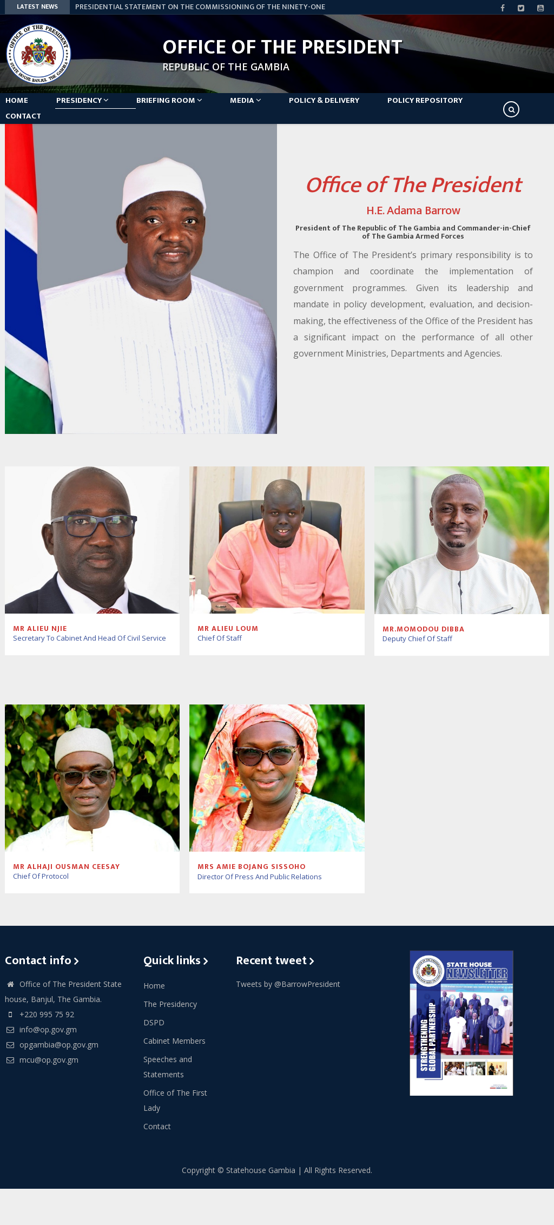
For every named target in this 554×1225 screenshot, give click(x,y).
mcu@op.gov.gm (41, 1096)
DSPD (153, 1058)
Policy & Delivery (361, 109)
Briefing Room (192, 109)
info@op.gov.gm (41, 1066)
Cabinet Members (174, 1077)
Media (275, 109)
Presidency (97, 109)
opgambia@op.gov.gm (51, 1081)
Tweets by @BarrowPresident (288, 1020)
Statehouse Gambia (260, 1206)
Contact (31, 143)
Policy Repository (469, 109)
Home (24, 109)
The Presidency (170, 1040)
